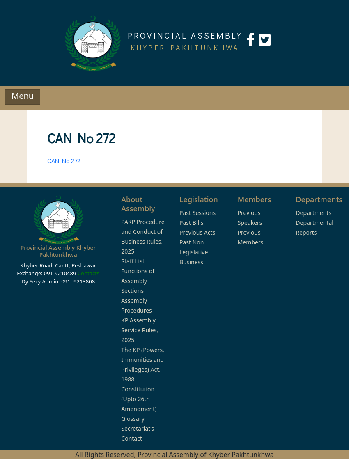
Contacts (88, 273)
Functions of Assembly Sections (137, 281)
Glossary (132, 419)
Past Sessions (197, 213)
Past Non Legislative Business (193, 252)
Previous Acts (197, 232)
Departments (313, 213)
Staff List (133, 261)
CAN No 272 (63, 160)
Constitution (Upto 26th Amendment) (138, 399)
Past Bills (191, 222)
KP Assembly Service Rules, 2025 (139, 330)
